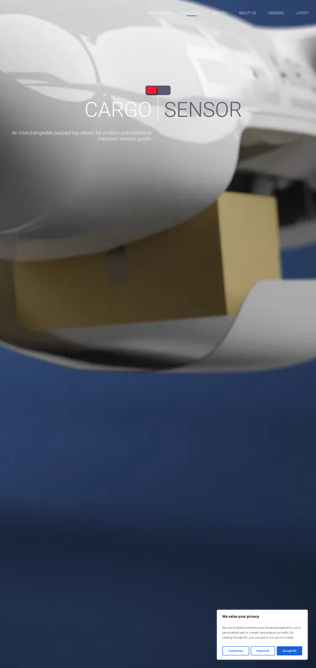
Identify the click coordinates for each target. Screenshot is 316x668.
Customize (235, 650)
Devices (220, 13)
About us (247, 13)
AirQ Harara (159, 13)
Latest (302, 13)
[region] (262, 635)
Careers (276, 13)
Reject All (263, 650)
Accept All (289, 650)
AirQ (43, 13)
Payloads (192, 13)
